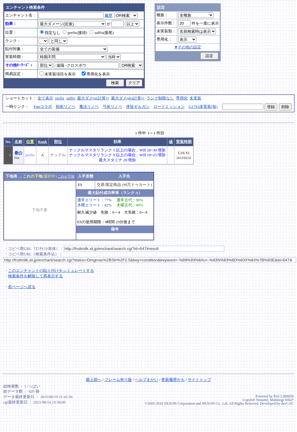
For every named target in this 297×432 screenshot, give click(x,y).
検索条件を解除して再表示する (35, 276)
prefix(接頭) (75, 33)
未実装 (195, 98)
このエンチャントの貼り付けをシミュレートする (51, 271)
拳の (18, 153)
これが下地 (66, 176)
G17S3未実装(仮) (203, 107)
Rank (42, 142)
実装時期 (184, 142)
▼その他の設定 (188, 47)
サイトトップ (199, 380)
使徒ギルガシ (138, 107)
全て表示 (45, 98)
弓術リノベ (112, 107)
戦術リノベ (65, 107)
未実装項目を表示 (58, 74)
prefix (60, 98)
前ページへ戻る (21, 287)
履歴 (108, 16)
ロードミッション (169, 107)
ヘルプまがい (146, 380)
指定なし (50, 33)
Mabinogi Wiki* (282, 400)
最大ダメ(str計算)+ (93, 98)
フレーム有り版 (118, 380)
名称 (18, 142)
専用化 (182, 98)
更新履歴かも (173, 380)
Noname (262, 400)
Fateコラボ (43, 107)
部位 (58, 142)
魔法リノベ (89, 107)
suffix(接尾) (101, 33)
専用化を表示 (96, 74)
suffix (70, 98)
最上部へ (94, 380)
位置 (30, 142)
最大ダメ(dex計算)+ (128, 98)
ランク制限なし (160, 98)
